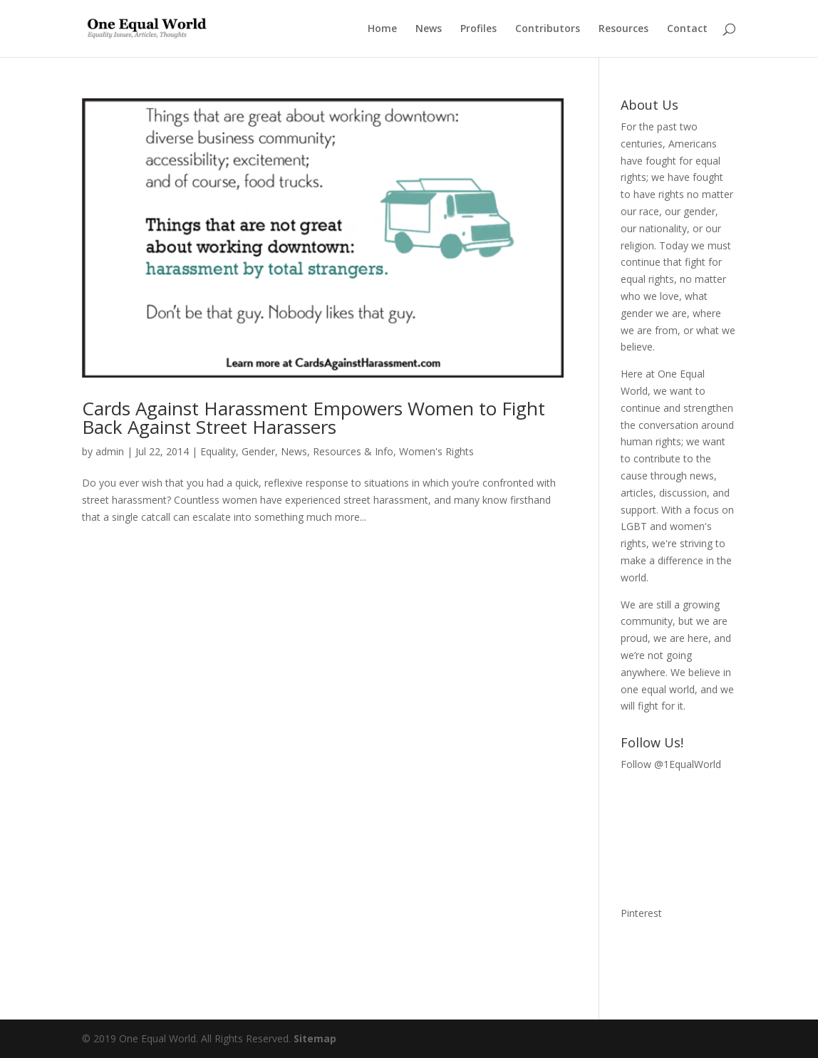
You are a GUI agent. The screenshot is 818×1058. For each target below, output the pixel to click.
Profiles (478, 29)
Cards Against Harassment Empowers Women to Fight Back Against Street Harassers (313, 417)
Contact (687, 29)
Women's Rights (436, 451)
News (428, 29)
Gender (258, 451)
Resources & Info (353, 451)
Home (382, 29)
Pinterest (641, 913)
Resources (623, 29)
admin (109, 451)
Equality (218, 451)
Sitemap (315, 1038)
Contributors (547, 29)
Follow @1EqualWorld (671, 764)
